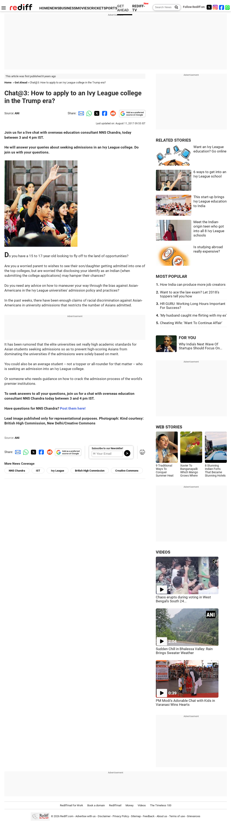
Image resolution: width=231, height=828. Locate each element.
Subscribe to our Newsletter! (107, 448)
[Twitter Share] (96, 113)
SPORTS (110, 8)
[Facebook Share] (104, 113)
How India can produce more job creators (193, 285)
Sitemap (136, 816)
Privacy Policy (121, 816)
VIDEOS (163, 552)
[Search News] (175, 7)
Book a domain (96, 805)
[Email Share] (80, 113)
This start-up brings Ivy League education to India (210, 201)
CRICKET (96, 8)
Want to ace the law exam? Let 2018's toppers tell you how (189, 294)
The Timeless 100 (160, 805)
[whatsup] (228, 7)
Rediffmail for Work (71, 805)
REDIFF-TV (138, 8)
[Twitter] (209, 7)
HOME (44, 8)
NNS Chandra (17, 470)
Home (7, 82)
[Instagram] (215, 7)
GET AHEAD (123, 8)
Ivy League (57, 470)
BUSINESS (67, 8)
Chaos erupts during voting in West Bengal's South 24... (183, 599)
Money (129, 805)
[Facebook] (221, 7)
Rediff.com (66, 816)
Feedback (149, 816)
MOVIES (82, 8)
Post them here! (73, 408)
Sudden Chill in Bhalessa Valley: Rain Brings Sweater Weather (184, 651)
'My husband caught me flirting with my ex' (193, 315)
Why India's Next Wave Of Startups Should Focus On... (200, 346)
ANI (17, 113)
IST (38, 470)
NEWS (54, 8)
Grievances (193, 816)
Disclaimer (104, 816)
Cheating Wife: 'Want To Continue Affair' (191, 323)
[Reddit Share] (112, 113)
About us (162, 816)
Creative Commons (126, 470)
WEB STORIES (169, 427)
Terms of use (177, 816)
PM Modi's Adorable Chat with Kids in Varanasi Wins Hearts (185, 703)
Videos (142, 805)
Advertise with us (85, 816)
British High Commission (89, 470)
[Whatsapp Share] (88, 113)
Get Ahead (21, 82)
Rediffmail (115, 805)
